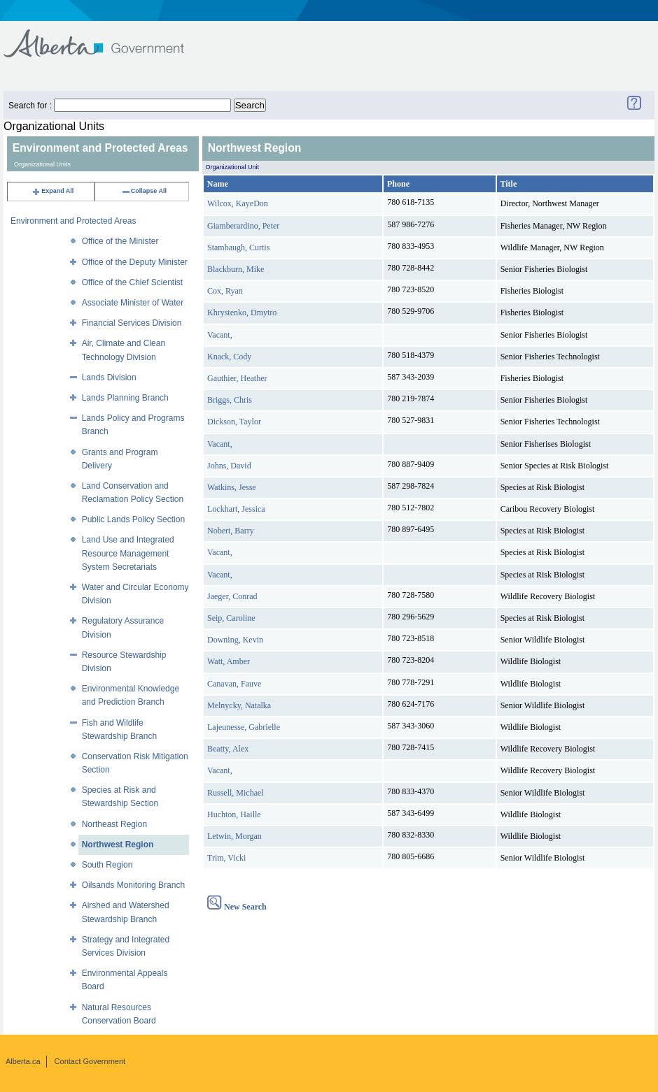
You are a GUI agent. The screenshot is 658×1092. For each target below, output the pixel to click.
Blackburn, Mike (235, 269)
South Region (107, 865)
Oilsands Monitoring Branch (133, 885)
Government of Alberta (105, 36)
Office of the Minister (120, 241)
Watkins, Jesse (231, 487)
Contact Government (90, 1061)
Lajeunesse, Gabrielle (243, 727)
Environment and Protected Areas (73, 221)
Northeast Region (114, 824)
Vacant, (219, 335)
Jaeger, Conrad (232, 596)
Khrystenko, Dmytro (241, 312)
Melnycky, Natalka (239, 705)
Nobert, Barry (230, 531)
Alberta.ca (23, 1061)
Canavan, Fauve (234, 684)
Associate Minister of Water (133, 303)
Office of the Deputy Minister (135, 262)
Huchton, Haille (234, 814)
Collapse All (144, 190)
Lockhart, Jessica (236, 509)
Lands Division (109, 377)
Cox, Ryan (225, 291)
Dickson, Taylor (234, 421)
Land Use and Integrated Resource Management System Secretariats (128, 553)
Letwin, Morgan (234, 836)
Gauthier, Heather (237, 378)
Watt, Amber (228, 661)
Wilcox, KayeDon (237, 203)
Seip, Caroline (231, 618)
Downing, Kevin (235, 640)
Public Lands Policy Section (133, 519)
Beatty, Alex (227, 749)
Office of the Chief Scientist (132, 282)
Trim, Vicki (226, 858)
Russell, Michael (235, 793)
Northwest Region (118, 844)
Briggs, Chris (229, 400)
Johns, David (229, 465)
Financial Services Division (132, 323)
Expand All (52, 190)
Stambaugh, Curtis (238, 247)
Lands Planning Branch (125, 398)
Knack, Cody (229, 356)
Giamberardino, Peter (243, 226)
